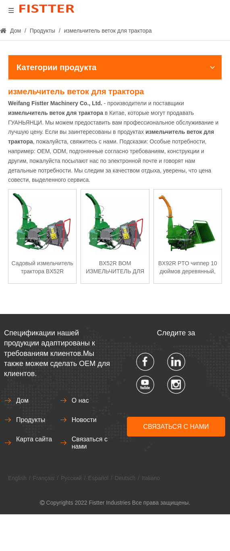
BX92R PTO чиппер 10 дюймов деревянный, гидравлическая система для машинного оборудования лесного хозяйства (187, 267)
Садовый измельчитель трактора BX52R (42, 267)
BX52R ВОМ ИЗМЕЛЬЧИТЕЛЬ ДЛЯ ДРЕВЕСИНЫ (115, 267)
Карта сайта (34, 439)
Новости (84, 419)
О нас (80, 400)
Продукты (30, 419)
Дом (22, 400)
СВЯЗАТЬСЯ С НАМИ (176, 426)
